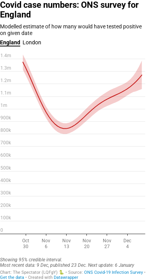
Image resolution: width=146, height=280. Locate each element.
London (32, 42)
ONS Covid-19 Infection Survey (113, 272)
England (10, 42)
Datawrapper (66, 277)
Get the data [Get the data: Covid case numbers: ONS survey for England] (12, 277)
